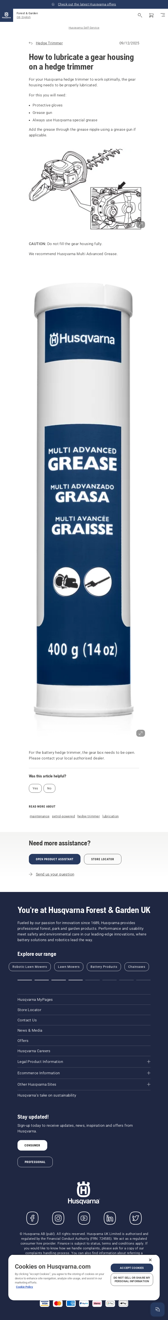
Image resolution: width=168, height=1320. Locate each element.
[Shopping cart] (151, 15)
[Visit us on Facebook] (32, 1218)
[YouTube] (84, 1218)
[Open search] (140, 15)
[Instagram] (58, 1218)
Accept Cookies (132, 1267)
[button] (84, 189)
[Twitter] (135, 1218)
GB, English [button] (24, 17)
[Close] (150, 1260)
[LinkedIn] (109, 1218)
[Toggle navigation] (163, 15)
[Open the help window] (157, 1310)
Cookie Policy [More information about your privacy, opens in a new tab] (24, 1287)
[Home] (6, 15)
